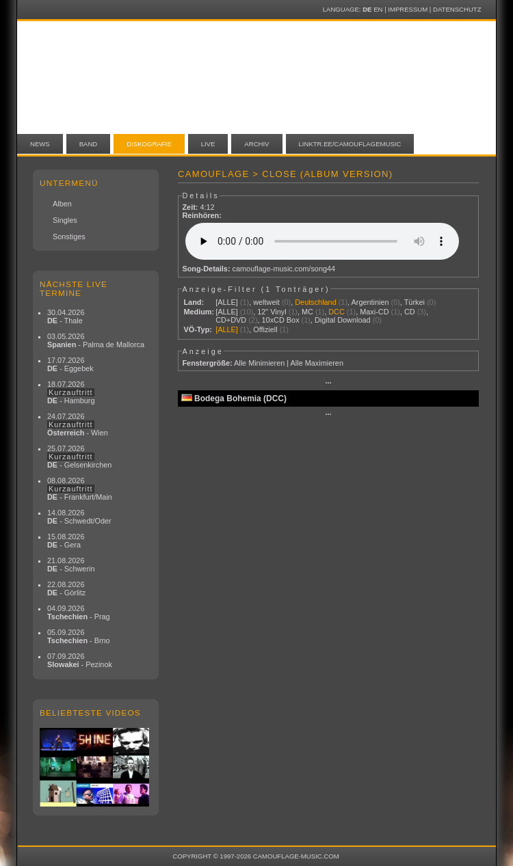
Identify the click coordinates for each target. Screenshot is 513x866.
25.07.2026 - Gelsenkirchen (79, 456)
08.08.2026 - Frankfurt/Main (79, 488)
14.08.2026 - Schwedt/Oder (79, 517)
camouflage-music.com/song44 (284, 269)
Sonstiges (69, 236)
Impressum (408, 9)
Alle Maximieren (317, 363)
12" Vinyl (271, 312)
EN (377, 9)
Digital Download (343, 320)
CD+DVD (230, 320)
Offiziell (265, 329)
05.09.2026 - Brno (78, 636)
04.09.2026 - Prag (78, 612)
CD (409, 312)
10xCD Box (281, 320)
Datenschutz (457, 9)
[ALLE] (226, 302)
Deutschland (315, 302)
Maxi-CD (374, 312)
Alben (62, 204)
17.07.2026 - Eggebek (70, 364)
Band (88, 144)
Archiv (256, 144)
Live (208, 144)
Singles (65, 220)
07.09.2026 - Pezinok (79, 660)
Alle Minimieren (259, 363)
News (40, 144)
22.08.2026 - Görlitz (66, 588)
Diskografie (149, 144)
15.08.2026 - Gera (65, 540)
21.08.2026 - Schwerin (71, 564)
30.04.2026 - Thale (65, 316)
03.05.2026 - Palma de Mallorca (95, 340)
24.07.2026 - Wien (77, 424)
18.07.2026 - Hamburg (71, 392)
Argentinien (370, 302)
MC (307, 312)
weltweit (266, 302)
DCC (336, 312)
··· (328, 383)
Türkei (414, 302)
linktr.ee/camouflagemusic (350, 144)
